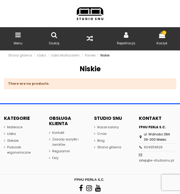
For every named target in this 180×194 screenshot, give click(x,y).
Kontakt (58, 132)
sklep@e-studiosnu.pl (156, 160)
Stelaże (12, 140)
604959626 (153, 147)
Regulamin (61, 151)
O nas (102, 133)
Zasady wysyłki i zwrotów (65, 142)
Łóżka (11, 133)
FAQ (55, 158)
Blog (101, 140)
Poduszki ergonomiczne (19, 150)
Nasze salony (108, 127)
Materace (14, 127)
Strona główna (109, 147)
